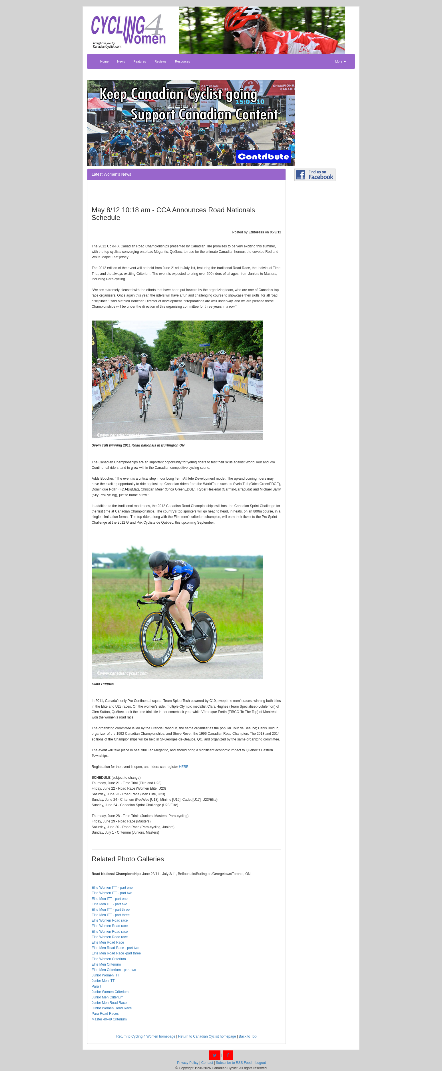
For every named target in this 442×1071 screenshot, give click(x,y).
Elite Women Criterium (109, 959)
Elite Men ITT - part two (109, 904)
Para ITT (98, 986)
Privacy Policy (187, 1063)
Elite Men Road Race (108, 942)
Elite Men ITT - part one (110, 899)
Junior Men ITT (103, 981)
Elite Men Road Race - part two (115, 948)
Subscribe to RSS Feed (234, 1063)
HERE (183, 767)
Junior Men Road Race (109, 1003)
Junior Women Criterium (110, 992)
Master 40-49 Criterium (109, 1019)
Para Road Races (105, 1014)
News (121, 61)
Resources (182, 61)
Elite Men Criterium (106, 964)
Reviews (160, 61)
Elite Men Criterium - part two (114, 970)
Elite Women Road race (110, 920)
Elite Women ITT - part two (112, 893)
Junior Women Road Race (112, 1008)
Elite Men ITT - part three (111, 910)
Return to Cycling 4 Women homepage (145, 1036)
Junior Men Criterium (107, 997)
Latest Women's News (111, 174)
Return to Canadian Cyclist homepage (207, 1036)
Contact (207, 1063)
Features (140, 61)
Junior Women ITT (106, 975)
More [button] (340, 61)
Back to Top (247, 1036)
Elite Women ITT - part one (112, 888)
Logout (260, 1063)
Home (104, 61)
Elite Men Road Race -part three (116, 953)
